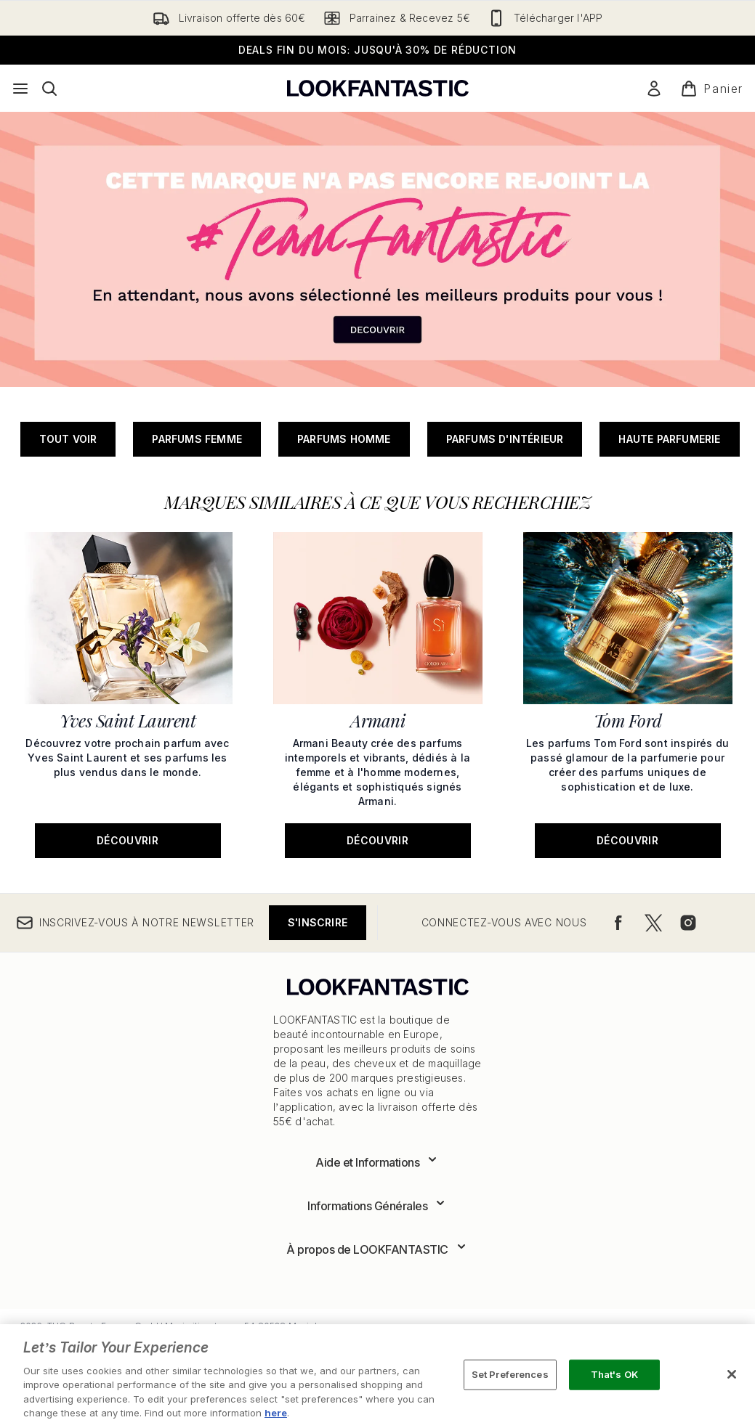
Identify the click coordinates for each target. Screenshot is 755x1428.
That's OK (614, 1374)
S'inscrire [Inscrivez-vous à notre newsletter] (317, 922)
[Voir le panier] (711, 88)
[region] (377, 1376)
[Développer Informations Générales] (377, 1206)
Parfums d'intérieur (505, 439)
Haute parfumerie (669, 439)
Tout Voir (68, 439)
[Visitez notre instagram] (688, 922)
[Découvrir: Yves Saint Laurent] (127, 693)
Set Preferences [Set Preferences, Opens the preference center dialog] (510, 1374)
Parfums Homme (344, 439)
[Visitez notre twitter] (653, 922)
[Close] (732, 1374)
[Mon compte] (654, 88)
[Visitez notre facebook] (618, 922)
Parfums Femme (197, 439)
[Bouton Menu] (20, 88)
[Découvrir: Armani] (377, 693)
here (276, 1413)
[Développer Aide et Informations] (377, 1162)
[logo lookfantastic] (378, 88)
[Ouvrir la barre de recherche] (49, 88)
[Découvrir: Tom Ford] (627, 693)
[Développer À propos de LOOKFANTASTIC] (377, 1249)
